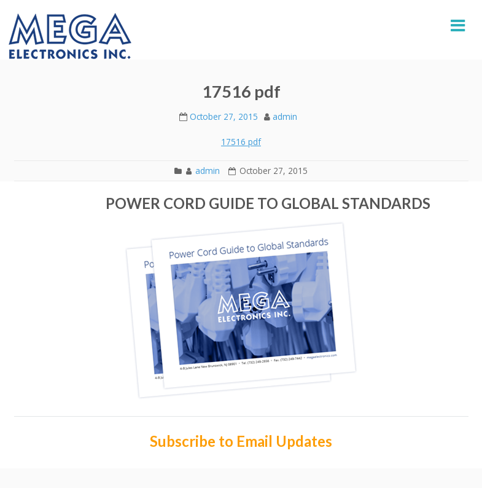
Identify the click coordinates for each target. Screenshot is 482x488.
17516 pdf (241, 142)
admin (285, 116)
